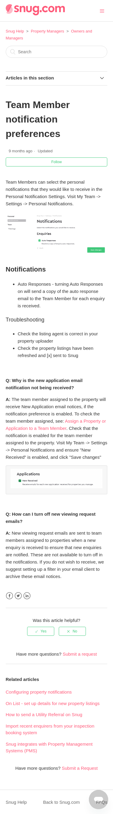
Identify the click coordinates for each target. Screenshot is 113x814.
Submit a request (80, 653)
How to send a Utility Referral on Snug (44, 713)
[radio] (40, 630)
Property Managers (47, 31)
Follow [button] (56, 162)
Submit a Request (80, 767)
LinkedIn (27, 595)
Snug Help (15, 31)
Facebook (9, 595)
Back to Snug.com (61, 801)
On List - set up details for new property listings (53, 702)
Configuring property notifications (39, 691)
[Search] (57, 52)
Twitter (18, 595)
